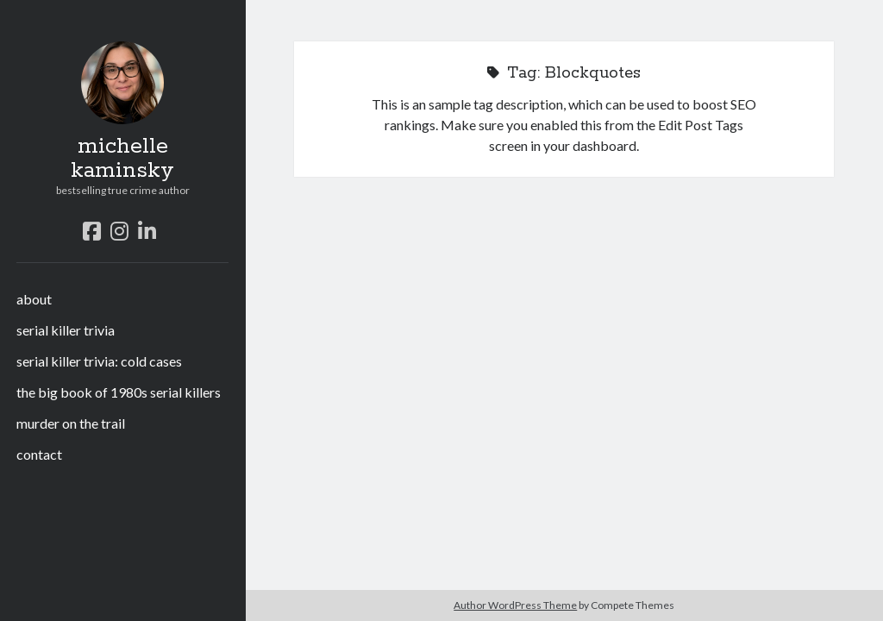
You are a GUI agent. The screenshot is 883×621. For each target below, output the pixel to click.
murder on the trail (70, 423)
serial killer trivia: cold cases (99, 361)
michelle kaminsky (122, 159)
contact (39, 454)
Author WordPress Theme (515, 605)
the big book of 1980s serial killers (118, 392)
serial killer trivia (65, 330)
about (34, 299)
